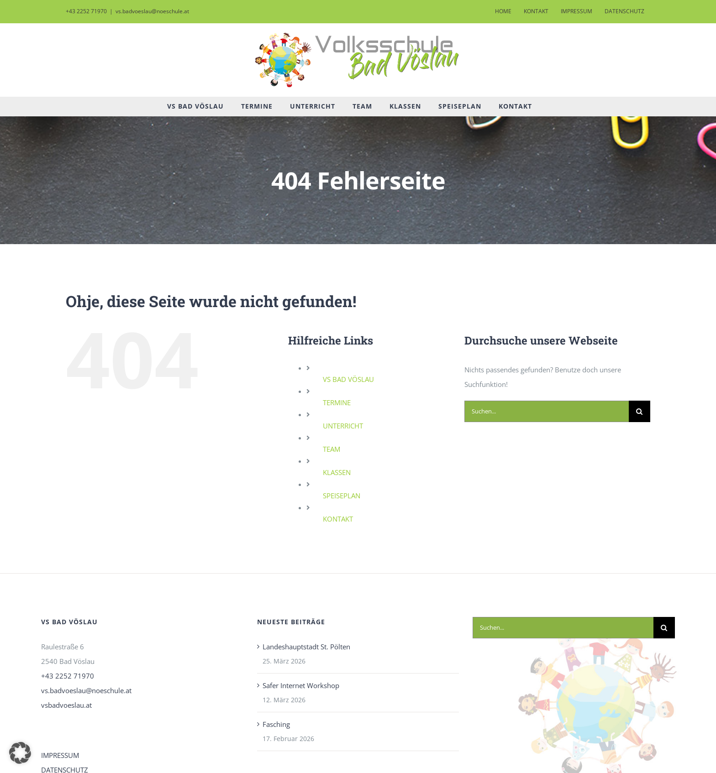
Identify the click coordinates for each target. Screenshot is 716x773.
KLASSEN (337, 472)
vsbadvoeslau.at (66, 705)
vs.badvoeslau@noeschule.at (152, 11)
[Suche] (639, 411)
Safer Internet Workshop (301, 685)
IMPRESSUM (60, 755)
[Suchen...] (546, 411)
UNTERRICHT (343, 425)
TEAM (331, 449)
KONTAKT (338, 518)
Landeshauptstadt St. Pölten (306, 646)
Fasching (276, 724)
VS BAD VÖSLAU (348, 379)
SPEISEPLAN (341, 495)
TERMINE (337, 402)
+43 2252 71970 (67, 675)
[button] (20, 753)
